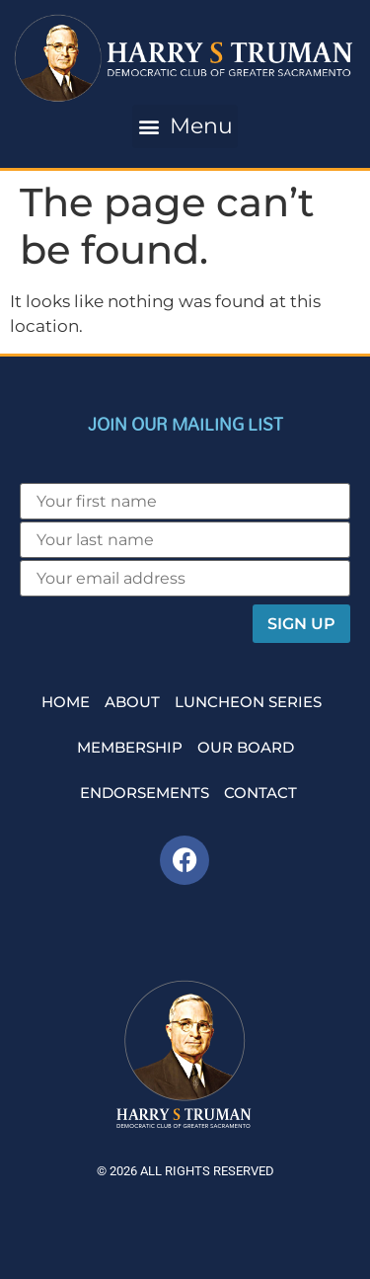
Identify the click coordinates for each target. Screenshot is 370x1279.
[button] (185, 126)
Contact (260, 792)
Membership (130, 747)
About (132, 701)
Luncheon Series (248, 701)
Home (65, 701)
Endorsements (144, 792)
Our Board (245, 747)
